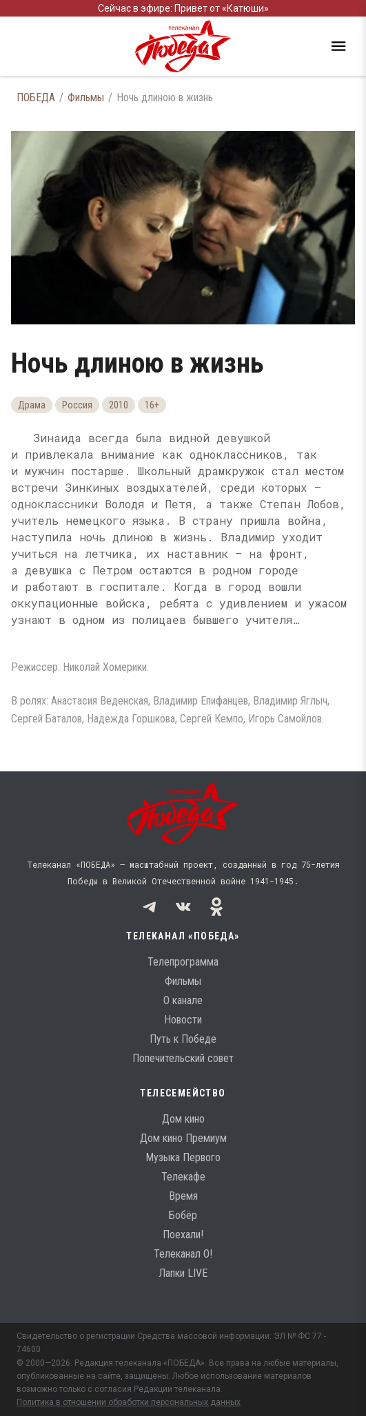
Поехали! (183, 1234)
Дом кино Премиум (183, 1138)
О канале (183, 1000)
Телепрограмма (183, 961)
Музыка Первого (183, 1157)
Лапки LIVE (183, 1273)
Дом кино (183, 1118)
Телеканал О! (183, 1253)
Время (183, 1195)
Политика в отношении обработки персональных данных (129, 1402)
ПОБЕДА (36, 97)
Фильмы (86, 97)
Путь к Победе (183, 1038)
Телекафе (183, 1176)
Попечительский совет (183, 1058)
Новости (183, 1019)
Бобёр (183, 1215)
